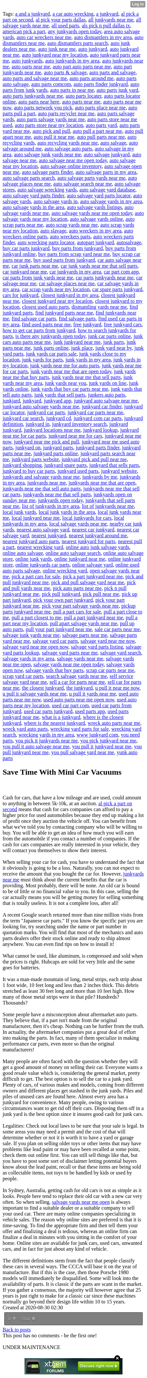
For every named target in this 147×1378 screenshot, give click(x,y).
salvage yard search (120, 652)
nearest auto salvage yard (43, 529)
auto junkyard (92, 49)
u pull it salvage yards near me (35, 693)
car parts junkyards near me (105, 277)
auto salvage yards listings (94, 207)
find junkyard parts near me (64, 313)
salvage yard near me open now (35, 647)
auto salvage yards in (56, 201)
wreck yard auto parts (25, 729)
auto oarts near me (31, 66)
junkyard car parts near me (95, 412)
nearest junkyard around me (98, 535)
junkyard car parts (46, 412)
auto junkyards (27, 60)
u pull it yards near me (92, 693)
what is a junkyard (61, 717)
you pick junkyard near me (108, 740)
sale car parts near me (117, 629)
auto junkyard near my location (54, 55)
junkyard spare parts (65, 465)
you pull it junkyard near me (101, 746)
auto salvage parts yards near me (91, 178)
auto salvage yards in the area (33, 207)
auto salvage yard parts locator (99, 195)
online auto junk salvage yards (97, 547)
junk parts (113, 342)
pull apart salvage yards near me (83, 623)
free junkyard (87, 324)
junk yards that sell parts (59, 395)
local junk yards (19, 512)
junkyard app (57, 400)
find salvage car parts (34, 318)
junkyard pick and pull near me (94, 459)
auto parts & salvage (65, 72)
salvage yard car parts (55, 641)
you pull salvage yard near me (82, 752)
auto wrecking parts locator (46, 242)
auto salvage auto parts (68, 148)
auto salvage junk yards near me (47, 154)
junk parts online (51, 348)
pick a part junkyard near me (92, 576)
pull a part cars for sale (77, 611)
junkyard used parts (77, 471)
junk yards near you (65, 383)
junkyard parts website (35, 459)
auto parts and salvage (112, 72)
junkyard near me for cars (75, 436)
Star (28, 1318)
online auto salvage (23, 553)
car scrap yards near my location (56, 289)
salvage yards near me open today (68, 664)
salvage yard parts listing (97, 647)
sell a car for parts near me (77, 682)
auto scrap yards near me (72, 225)
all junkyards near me (110, 19)
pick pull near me (101, 594)
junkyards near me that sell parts (57, 494)
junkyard (32, 400)
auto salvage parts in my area (105, 172)
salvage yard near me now (108, 641)
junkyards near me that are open (102, 482)
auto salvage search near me (82, 184)
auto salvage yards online (96, 219)
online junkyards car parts (42, 565)
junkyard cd (58, 418)
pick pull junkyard (61, 594)
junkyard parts (58, 447)
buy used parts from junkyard (64, 260)
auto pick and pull (51, 131)
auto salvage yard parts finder (33, 195)
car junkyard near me (25, 271)
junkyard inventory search (79, 424)
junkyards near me (46, 482)
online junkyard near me (79, 559)
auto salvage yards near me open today (92, 213)
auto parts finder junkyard (101, 84)
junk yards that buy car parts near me (69, 389)
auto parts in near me (72, 90)
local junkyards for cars (87, 518)
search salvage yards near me (76, 676)
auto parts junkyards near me (33, 96)
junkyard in (37, 424)
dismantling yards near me (99, 307)
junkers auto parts (106, 395)
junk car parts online (109, 336)
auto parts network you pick (43, 107)
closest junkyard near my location (57, 301)
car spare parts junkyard (117, 289)
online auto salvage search (73, 553)
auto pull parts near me (101, 137)
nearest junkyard (48, 535)
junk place (82, 348)
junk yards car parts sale (51, 354)
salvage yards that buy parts (54, 670)
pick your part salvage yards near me (80, 606)
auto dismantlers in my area (103, 37)
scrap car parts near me (110, 670)
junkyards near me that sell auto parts (42, 488)
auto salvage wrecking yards (47, 189)
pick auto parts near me (77, 588)
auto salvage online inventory (71, 166)
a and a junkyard (32, 14)
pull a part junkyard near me (93, 617)
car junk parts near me (35, 266)
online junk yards (33, 559)
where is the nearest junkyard (54, 723)
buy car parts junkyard (26, 248)
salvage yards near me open (81, 1202)
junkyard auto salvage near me (106, 400)
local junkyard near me (36, 518)
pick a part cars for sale (36, 576)
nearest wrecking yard (40, 547)
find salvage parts (77, 318)
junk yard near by (113, 348)
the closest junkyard (43, 688)
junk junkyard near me (76, 342)
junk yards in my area (88, 359)
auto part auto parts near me (82, 66)
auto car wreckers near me (44, 37)
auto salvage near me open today (73, 160)
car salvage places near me (67, 283)
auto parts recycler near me (66, 113)
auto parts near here (38, 102)
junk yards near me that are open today (70, 371)
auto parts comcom (51, 84)
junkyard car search (23, 418)
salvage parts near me (84, 635)
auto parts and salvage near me (35, 78)
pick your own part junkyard (63, 600)
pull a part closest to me (36, 617)
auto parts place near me (100, 107)
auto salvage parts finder (47, 172)
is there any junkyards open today (50, 336)
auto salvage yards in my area (111, 201)
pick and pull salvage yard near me (87, 582)
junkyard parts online (55, 453)
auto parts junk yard (117, 90)
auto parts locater (84, 96)
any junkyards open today (74, 31)
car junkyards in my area (75, 271)
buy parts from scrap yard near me (74, 254)
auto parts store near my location (49, 125)
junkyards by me (99, 477)
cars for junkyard (20, 295)
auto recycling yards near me (67, 143)
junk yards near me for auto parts (64, 365)
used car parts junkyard (48, 711)
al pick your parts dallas (61, 19)
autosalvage (129, 242)
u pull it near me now (117, 688)
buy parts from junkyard (77, 248)
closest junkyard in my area (69, 295)
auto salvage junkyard (106, 154)
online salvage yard (92, 565)
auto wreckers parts (70, 236)
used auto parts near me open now (78, 699)
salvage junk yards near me (31, 635)
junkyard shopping (22, 465)
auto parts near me (81, 102)
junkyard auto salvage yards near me (41, 406)
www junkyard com (97, 735)
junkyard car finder (102, 406)
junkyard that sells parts (114, 465)
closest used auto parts (45, 307)
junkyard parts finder (98, 447)
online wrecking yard (65, 570)
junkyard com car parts (98, 418)
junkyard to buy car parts (29, 471)
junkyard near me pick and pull (46, 441)
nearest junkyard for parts (88, 541)
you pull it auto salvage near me (36, 746)
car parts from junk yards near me (38, 277)
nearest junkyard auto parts (31, 541)
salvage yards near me (80, 658)
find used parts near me (46, 324)
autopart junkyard (95, 242)
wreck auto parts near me (114, 723)
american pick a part (24, 31)
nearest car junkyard (93, 529)
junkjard (11, 400)
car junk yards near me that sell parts (99, 266)
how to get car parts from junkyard (39, 330)
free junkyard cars (123, 324)
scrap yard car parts (23, 676)
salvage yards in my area (28, 658)
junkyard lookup (100, 430)
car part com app (121, 271)
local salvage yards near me (78, 524)
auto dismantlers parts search (77, 43)
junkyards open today (60, 500)
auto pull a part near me (97, 131)
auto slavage (54, 230)
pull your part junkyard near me (59, 629)
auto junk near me (56, 49)
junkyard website (119, 471)
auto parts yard (101, 125)
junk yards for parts (42, 359)
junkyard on (28, 447)
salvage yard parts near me (70, 652)
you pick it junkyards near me (46, 740)
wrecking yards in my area (46, 735)
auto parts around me (92, 78)
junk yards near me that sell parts (86, 377)
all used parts (65, 25)
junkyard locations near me (52, 430)
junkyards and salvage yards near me (41, 477)
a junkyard (107, 14)
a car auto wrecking (73, 14)
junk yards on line (107, 383)
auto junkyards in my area (72, 60)
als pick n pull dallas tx (106, 25)
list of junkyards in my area (50, 506)
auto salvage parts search (29, 178)
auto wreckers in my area (95, 230)
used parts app (90, 711)
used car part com (70, 705)
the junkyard (79, 688)
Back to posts (17, 1329)
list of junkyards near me (108, 506)
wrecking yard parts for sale (79, 729)
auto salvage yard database (107, 189)
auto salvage (113, 143)
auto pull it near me (54, 137)
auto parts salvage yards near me (51, 119)
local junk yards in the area (67, 512)
